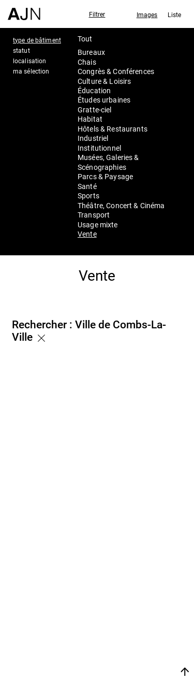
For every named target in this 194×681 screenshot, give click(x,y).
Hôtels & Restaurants (112, 129)
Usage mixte (98, 224)
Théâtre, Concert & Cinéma (121, 205)
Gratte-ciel (95, 109)
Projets (124, 622)
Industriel (93, 138)
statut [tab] (21, 50)
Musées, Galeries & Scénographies (108, 161)
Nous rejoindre (131, 659)
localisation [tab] (29, 60)
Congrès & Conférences (116, 71)
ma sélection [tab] (31, 71)
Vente (87, 234)
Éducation (94, 90)
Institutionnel (99, 148)
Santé (87, 186)
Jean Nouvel (137, 595)
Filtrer (97, 14)
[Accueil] (24, 10)
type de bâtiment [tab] (37, 40)
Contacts (129, 636)
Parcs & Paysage (105, 176)
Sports (88, 195)
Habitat (90, 119)
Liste (174, 14)
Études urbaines (104, 100)
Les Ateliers (135, 608)
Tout (85, 39)
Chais (87, 62)
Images (147, 14)
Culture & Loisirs (104, 81)
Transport (94, 215)
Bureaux (91, 52)
